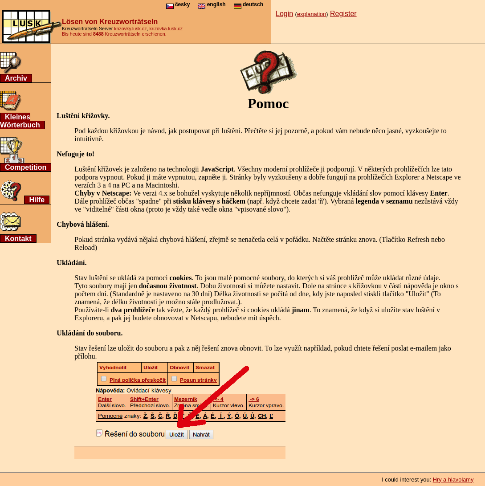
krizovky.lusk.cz (130, 28)
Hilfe (37, 200)
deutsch (248, 4)
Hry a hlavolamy (453, 479)
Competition (25, 167)
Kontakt (18, 238)
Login (284, 13)
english (211, 4)
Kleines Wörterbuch (20, 121)
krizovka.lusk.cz (166, 28)
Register (343, 13)
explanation (311, 14)
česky (178, 4)
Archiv (16, 78)
